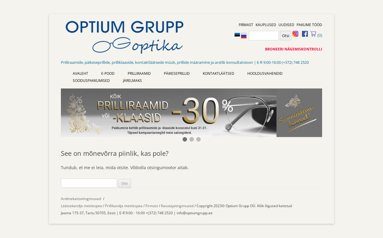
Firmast (152, 205)
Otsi (285, 35)
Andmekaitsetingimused (81, 198)
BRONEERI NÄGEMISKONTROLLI (293, 49)
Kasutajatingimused (177, 205)
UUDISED (286, 24)
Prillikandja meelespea (124, 205)
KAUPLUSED (266, 24)
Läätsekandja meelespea (81, 205)
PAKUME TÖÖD (309, 24)
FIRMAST (246, 24)
